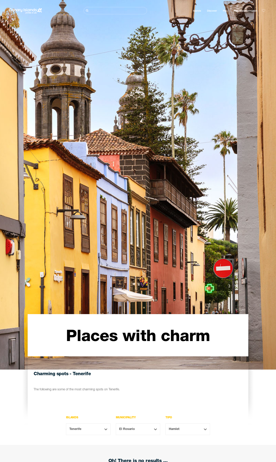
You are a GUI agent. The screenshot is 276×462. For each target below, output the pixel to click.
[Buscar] (115, 10)
